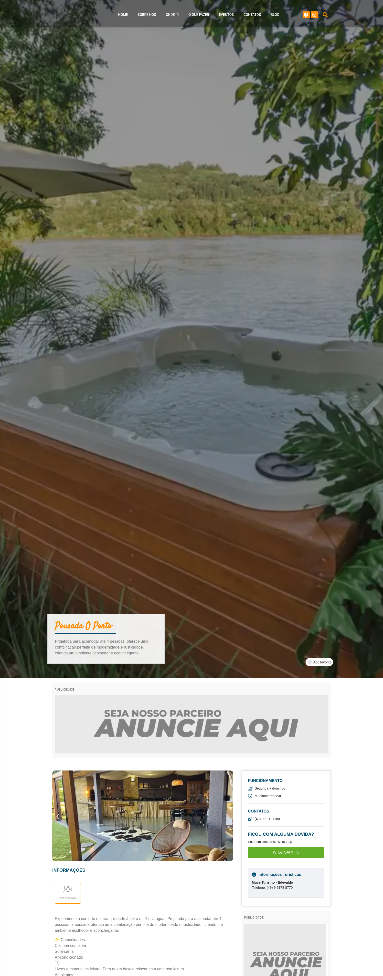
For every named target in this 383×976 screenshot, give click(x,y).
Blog (275, 16)
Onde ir (172, 16)
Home (123, 16)
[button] (325, 16)
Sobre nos (147, 16)
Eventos (226, 16)
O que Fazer (199, 16)
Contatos (252, 16)
